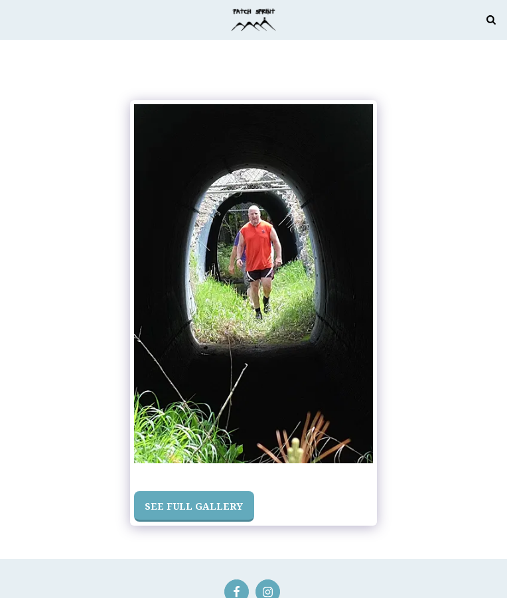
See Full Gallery (194, 506)
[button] (14, 19)
